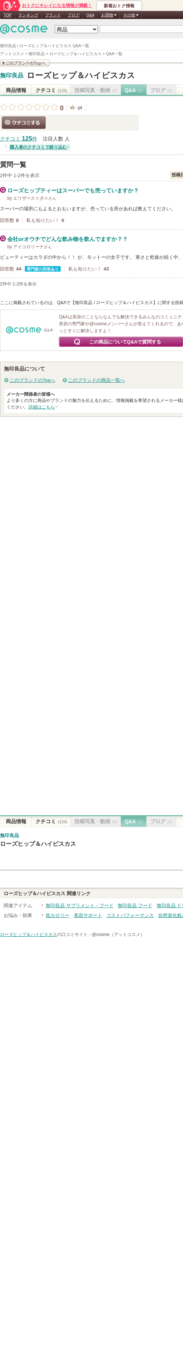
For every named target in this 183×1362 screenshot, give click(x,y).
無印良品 (11, 75)
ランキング (28, 15)
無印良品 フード (135, 905)
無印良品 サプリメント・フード (80, 905)
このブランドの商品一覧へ (96, 380)
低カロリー (57, 915)
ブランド (53, 15)
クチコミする (24, 122)
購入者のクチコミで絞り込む (38, 147)
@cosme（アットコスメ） (118, 934)
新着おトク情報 (119, 5)
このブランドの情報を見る (25, 63)
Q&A (90, 15)
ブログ (74, 15)
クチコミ (51, 90)
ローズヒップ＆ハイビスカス (81, 75)
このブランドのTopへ (32, 380)
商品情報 (16, 90)
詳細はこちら (41, 407)
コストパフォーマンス (130, 915)
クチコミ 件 (18, 139)
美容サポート (88, 915)
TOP (8, 15)
